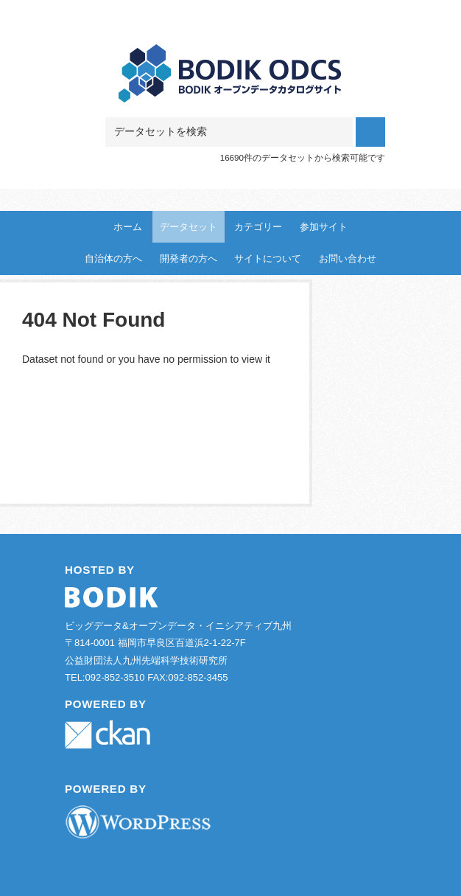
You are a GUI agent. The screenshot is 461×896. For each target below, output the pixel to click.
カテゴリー (258, 226)
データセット (188, 226)
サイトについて (267, 258)
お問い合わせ (347, 258)
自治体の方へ (113, 258)
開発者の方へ (188, 258)
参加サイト (324, 226)
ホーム (127, 226)
